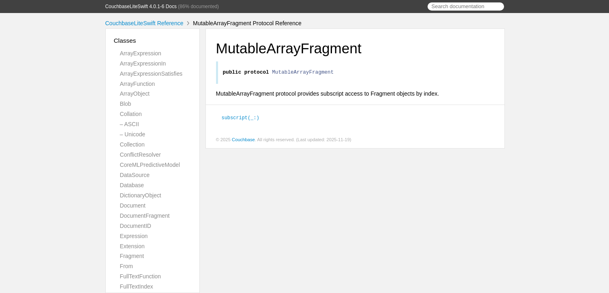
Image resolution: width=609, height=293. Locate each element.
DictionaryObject (141, 195)
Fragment (132, 256)
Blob (125, 104)
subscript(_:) (244, 118)
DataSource (135, 175)
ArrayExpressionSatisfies (151, 73)
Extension (132, 246)
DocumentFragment (145, 215)
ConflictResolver (140, 154)
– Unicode (132, 134)
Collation (131, 114)
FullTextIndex (136, 286)
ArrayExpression (141, 53)
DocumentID (135, 226)
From (126, 266)
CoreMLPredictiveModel (150, 165)
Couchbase (243, 140)
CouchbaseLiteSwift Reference (144, 23)
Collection (132, 144)
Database (132, 185)
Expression (134, 236)
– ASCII (129, 124)
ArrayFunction (137, 84)
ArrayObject (135, 93)
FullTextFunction (140, 276)
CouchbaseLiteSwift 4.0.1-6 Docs (141, 6)
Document (133, 205)
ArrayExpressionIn (143, 63)
